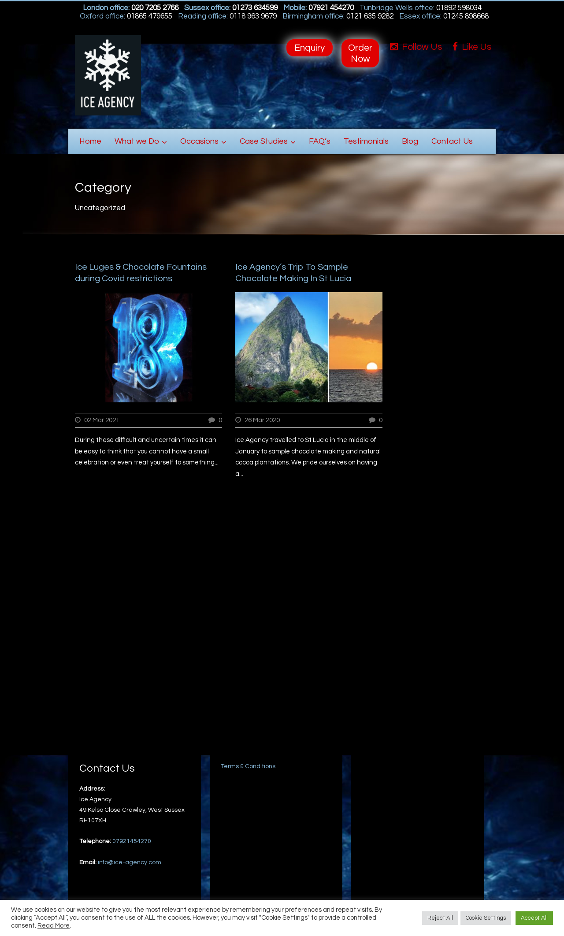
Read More (53, 925)
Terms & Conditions (248, 766)
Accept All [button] (534, 918)
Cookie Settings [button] (486, 918)
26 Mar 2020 (262, 420)
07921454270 (131, 841)
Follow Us (416, 47)
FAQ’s (319, 141)
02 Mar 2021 (101, 420)
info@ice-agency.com (129, 862)
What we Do (137, 141)
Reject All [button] (440, 918)
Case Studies (264, 141)
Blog (410, 141)
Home (90, 141)
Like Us (472, 47)
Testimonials (366, 141)
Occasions (199, 141)
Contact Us (452, 141)
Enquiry (309, 47)
